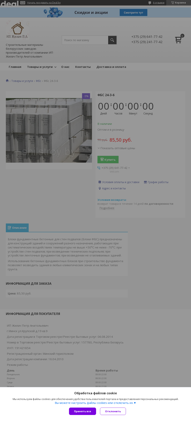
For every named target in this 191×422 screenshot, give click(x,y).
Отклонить (113, 411)
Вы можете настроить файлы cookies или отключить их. (94, 402)
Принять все (82, 411)
